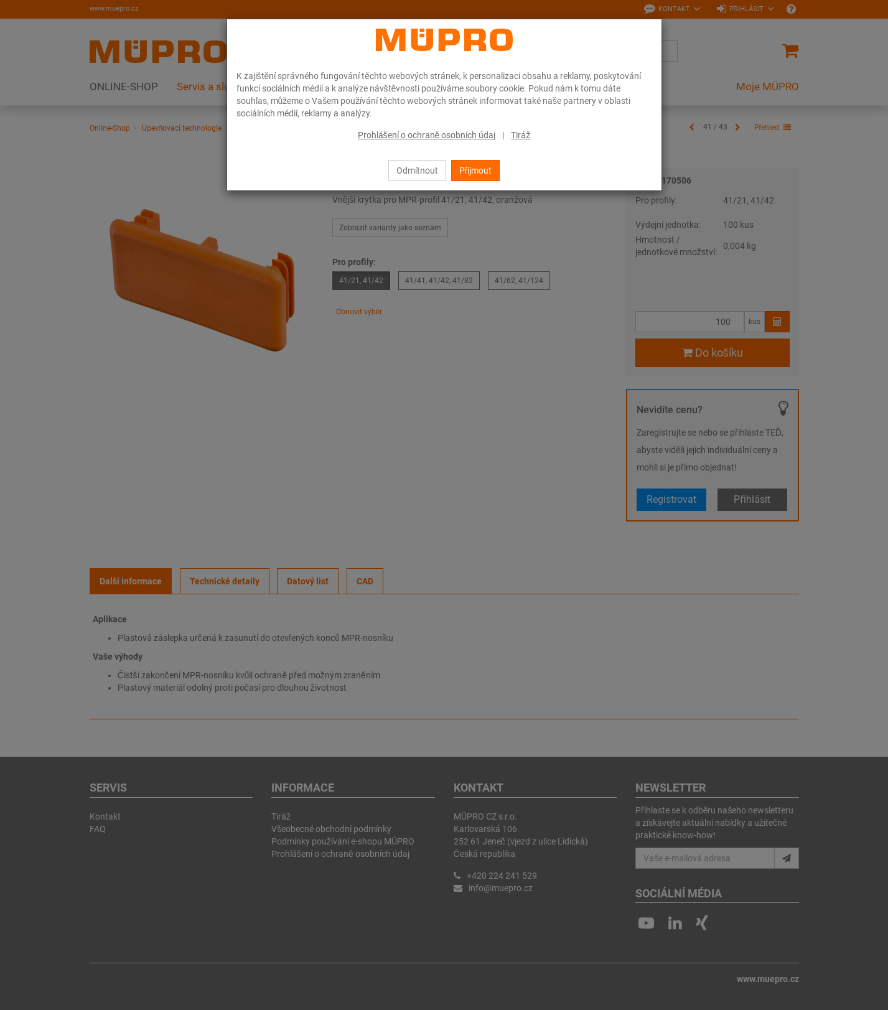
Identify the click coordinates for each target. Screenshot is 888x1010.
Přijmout (475, 170)
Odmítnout (417, 170)
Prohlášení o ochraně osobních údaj (427, 135)
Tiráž (520, 135)
